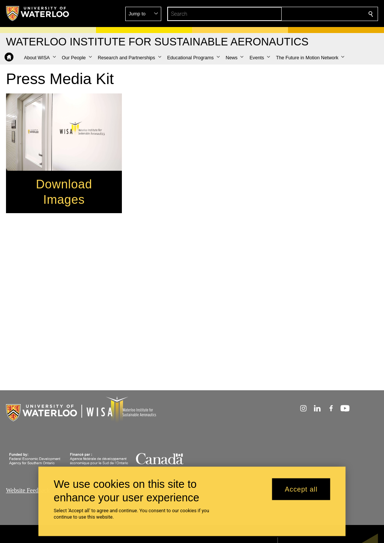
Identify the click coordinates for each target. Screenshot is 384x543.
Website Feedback (28, 490)
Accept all (301, 489)
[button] (316, 14)
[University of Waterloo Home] (38, 13)
